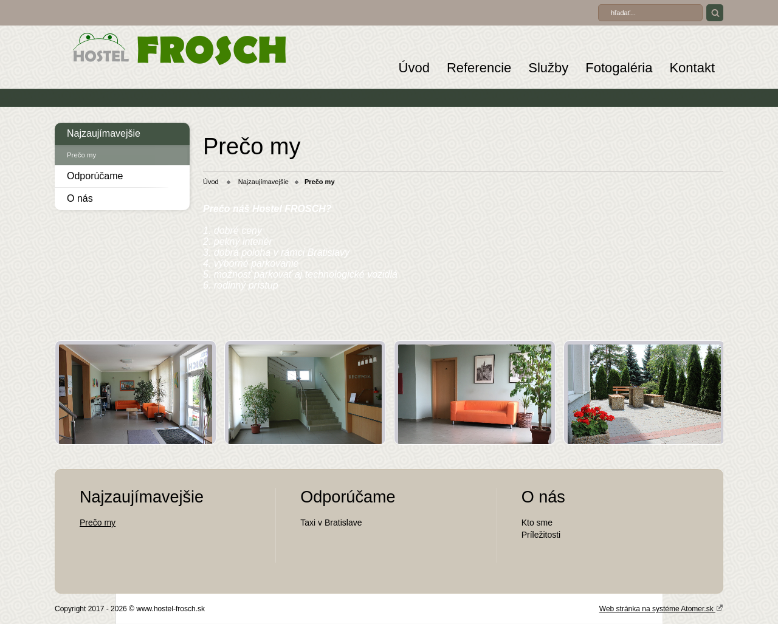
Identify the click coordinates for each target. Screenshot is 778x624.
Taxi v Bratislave (331, 522)
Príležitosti (541, 535)
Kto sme (537, 522)
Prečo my (81, 155)
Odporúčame (95, 176)
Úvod (414, 67)
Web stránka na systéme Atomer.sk (661, 608)
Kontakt (692, 67)
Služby (548, 67)
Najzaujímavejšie (103, 133)
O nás (80, 198)
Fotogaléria (618, 67)
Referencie (479, 67)
